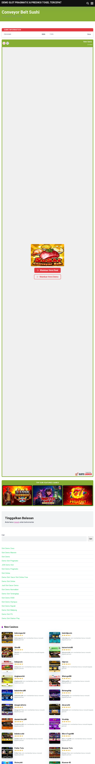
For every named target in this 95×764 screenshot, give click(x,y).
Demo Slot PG (7, 614)
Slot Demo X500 (8, 598)
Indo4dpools (67, 633)
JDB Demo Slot (8, 565)
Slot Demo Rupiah (9, 606)
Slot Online (6, 573)
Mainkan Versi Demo (47, 277)
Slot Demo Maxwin (9, 553)
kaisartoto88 (67, 647)
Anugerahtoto (20, 705)
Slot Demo (6, 557)
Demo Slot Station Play (11, 618)
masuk (16, 522)
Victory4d (18, 762)
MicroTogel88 (68, 734)
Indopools (18, 662)
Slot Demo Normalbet (10, 589)
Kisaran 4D (66, 762)
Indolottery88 (20, 691)
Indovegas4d (19, 633)
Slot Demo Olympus (9, 602)
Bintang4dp (66, 691)
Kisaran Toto (67, 748)
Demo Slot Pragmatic (10, 561)
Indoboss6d (19, 734)
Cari (3, 535)
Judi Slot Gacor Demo (10, 585)
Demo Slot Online (8, 581)
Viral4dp (65, 719)
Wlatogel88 (66, 676)
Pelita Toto (19, 748)
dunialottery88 (20, 719)
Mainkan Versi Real (47, 270)
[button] (47, 255)
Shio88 (17, 647)
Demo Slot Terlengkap (10, 594)
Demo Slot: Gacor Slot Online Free (15, 577)
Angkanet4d (19, 676)
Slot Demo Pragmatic (10, 569)
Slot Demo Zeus (8, 548)
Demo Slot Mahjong (9, 610)
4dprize (65, 662)
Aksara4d (66, 705)
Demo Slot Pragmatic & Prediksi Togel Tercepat (32, 2)
